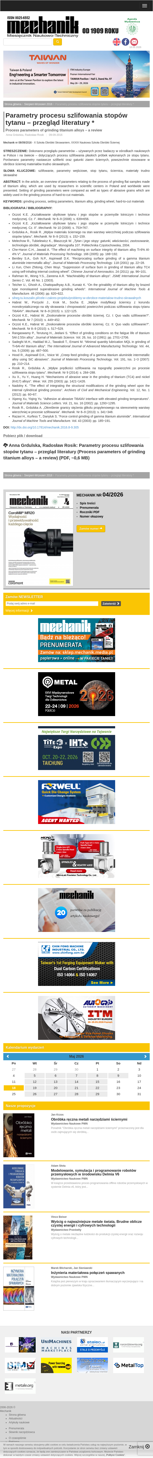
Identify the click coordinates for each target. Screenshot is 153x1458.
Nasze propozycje (20, 1106)
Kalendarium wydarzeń (25, 1047)
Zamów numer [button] (91, 528)
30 (76, 1069)
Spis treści (88, 503)
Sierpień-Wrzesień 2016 (38, 104)
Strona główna (12, 104)
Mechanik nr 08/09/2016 (17, 142)
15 (97, 1082)
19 (35, 1088)
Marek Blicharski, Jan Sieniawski (71, 1268)
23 (118, 1088)
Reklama (14, 1441)
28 (35, 1069)
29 (55, 1069)
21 (76, 1088)
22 (97, 1088)
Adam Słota (58, 1165)
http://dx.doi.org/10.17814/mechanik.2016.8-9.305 (45, 427)
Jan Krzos (57, 1114)
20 (55, 1088)
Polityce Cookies (115, 1455)
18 (14, 1088)
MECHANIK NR (100, 495)
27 (14, 1069)
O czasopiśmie (17, 1438)
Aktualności (15, 1418)
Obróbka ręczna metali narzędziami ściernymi (89, 1119)
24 (139, 1088)
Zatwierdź (111, 603)
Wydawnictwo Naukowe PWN (69, 1123)
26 (35, 1094)
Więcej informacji (19, 611)
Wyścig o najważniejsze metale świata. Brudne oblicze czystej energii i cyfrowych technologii (96, 1223)
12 (35, 1082)
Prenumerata (89, 507)
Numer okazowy (91, 516)
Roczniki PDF (90, 512)
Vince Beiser (59, 1216)
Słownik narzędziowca (22, 1432)
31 (139, 1094)
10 (139, 1075)
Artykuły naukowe (19, 1422)
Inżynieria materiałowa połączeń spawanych (88, 1273)
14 (76, 1082)
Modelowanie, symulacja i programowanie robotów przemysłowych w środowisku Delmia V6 (93, 1172)
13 (55, 1082)
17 (139, 1082)
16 (118, 1082)
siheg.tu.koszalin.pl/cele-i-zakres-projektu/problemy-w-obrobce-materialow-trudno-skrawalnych (76, 298)
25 (14, 1094)
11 (14, 1082)
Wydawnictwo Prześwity (66, 1229)
